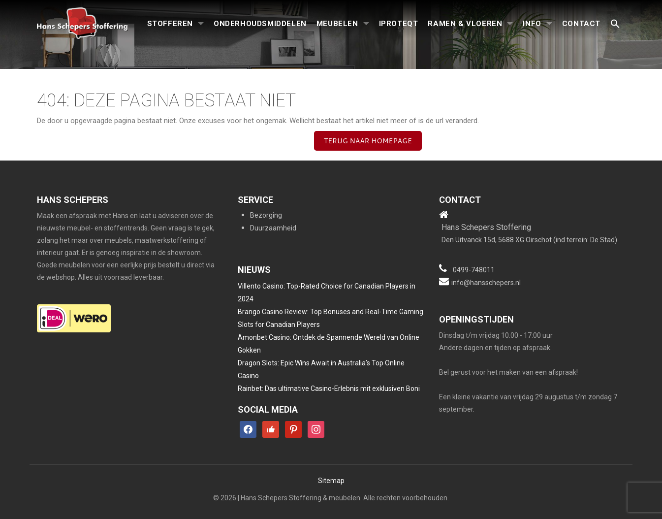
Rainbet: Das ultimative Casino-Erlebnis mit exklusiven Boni (329, 388)
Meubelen (337, 23)
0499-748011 (474, 270)
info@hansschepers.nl (486, 283)
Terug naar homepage (368, 141)
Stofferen (170, 23)
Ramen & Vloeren (465, 23)
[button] (615, 24)
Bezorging (266, 215)
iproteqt (398, 23)
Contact (581, 23)
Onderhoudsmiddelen (260, 23)
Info (532, 23)
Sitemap (331, 481)
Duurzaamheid (273, 228)
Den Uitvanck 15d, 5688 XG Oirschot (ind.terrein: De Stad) (529, 240)
